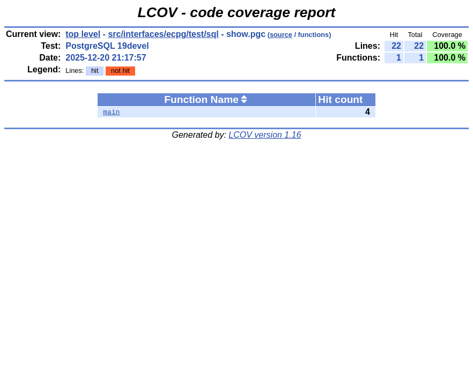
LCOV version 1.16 (264, 134)
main (111, 112)
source (281, 35)
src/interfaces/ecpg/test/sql (163, 34)
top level (82, 34)
